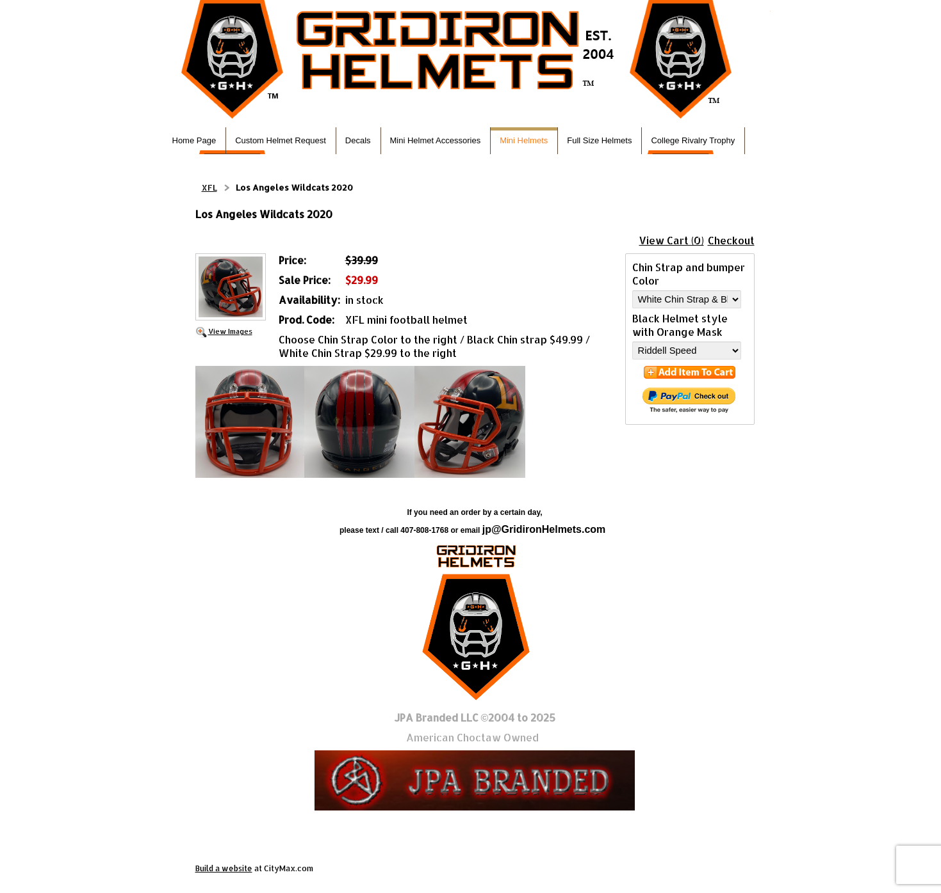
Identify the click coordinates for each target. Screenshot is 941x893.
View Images (230, 331)
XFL (209, 187)
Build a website (223, 868)
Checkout (731, 240)
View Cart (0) (671, 240)
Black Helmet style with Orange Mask (680, 325)
